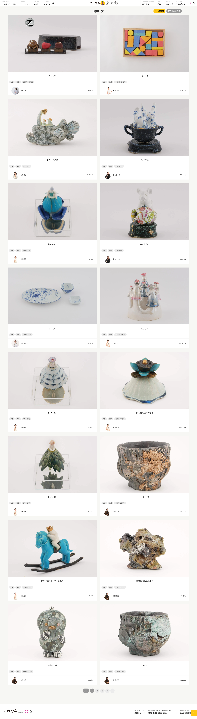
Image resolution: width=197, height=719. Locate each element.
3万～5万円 (26, 166)
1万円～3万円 (27, 335)
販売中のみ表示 (174, 11)
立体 (12, 82)
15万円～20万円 (120, 335)
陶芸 (18, 82)
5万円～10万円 (120, 419)
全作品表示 (159, 11)
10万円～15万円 (28, 82)
